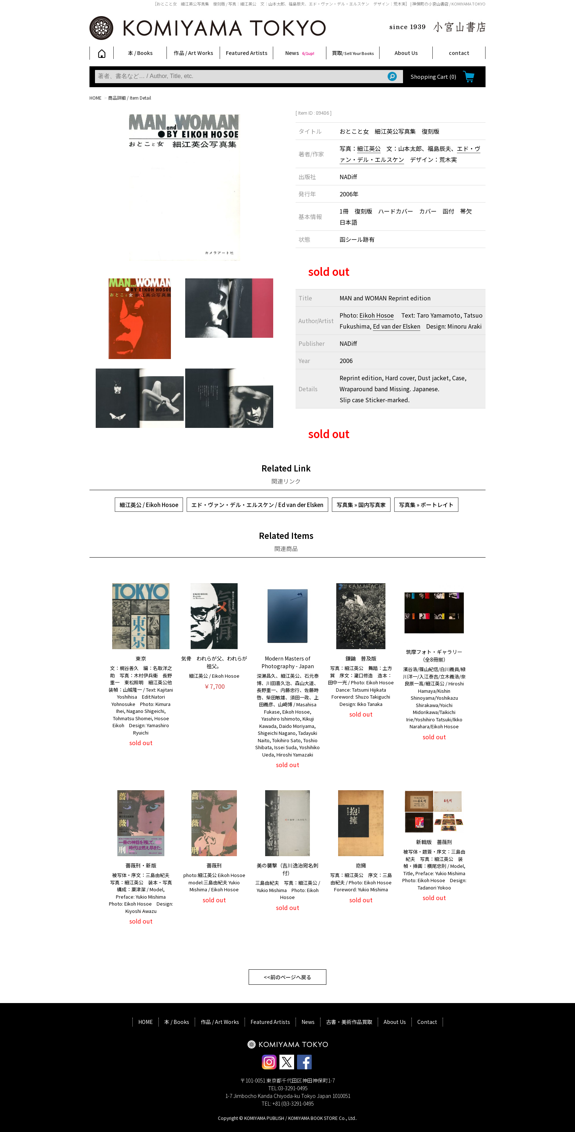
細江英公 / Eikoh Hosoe (149, 504)
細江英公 (369, 148)
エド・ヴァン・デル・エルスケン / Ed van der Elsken (257, 504)
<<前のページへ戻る (287, 977)
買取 (353, 52)
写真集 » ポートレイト (426, 504)
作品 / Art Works (193, 52)
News (299, 52)
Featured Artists (246, 52)
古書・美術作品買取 (349, 1021)
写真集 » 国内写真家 (361, 504)
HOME (95, 98)
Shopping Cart (433, 76)
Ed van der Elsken (396, 326)
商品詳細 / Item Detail (129, 98)
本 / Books (140, 52)
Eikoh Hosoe (376, 315)
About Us (406, 52)
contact (459, 52)
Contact (427, 1021)
